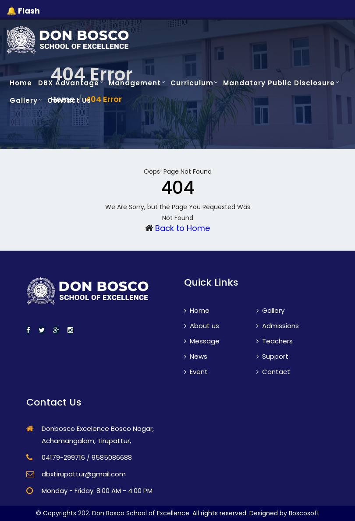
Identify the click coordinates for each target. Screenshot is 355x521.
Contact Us (69, 100)
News (195, 356)
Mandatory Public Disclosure (279, 82)
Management (135, 82)
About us (201, 325)
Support (272, 356)
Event (196, 371)
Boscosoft (304, 513)
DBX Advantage (68, 82)
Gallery (24, 100)
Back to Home (182, 228)
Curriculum (191, 82)
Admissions (277, 325)
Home (21, 82)
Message (202, 341)
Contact (273, 371)
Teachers (274, 341)
